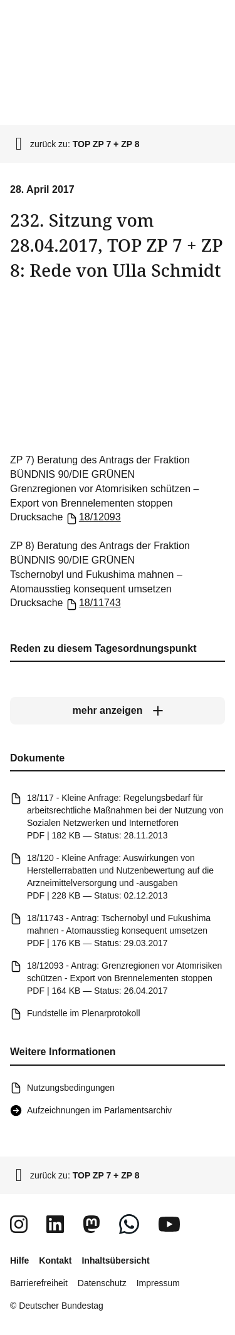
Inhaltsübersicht (115, 1260)
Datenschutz (102, 1283)
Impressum (158, 1283)
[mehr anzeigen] (117, 710)
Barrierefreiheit (39, 1283)
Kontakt (55, 1260)
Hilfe (19, 1260)
